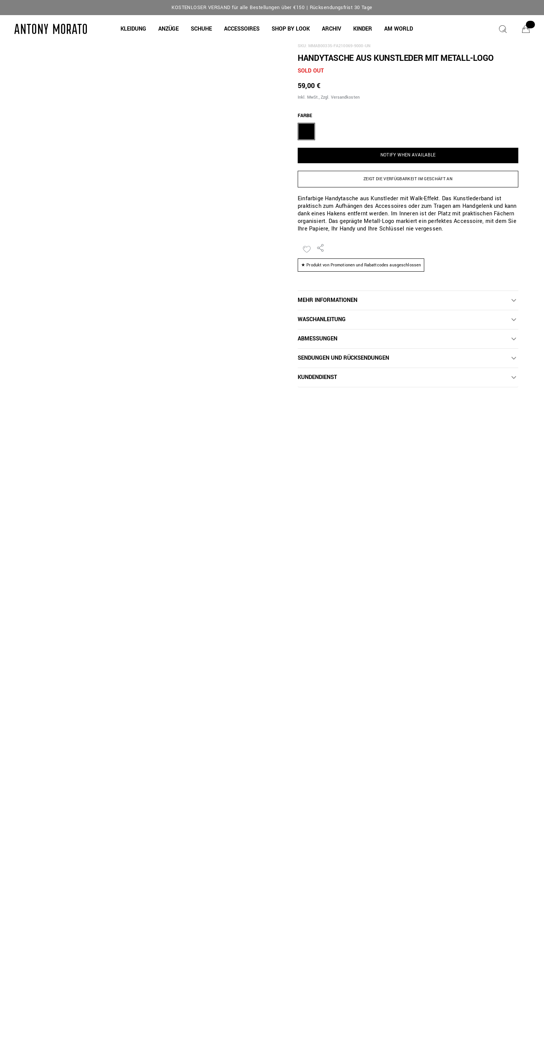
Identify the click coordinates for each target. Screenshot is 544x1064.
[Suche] (503, 29)
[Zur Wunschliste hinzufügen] (307, 249)
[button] (133, 29)
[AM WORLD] (398, 29)
